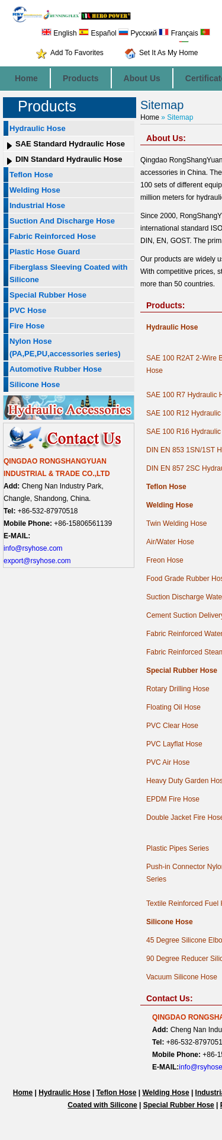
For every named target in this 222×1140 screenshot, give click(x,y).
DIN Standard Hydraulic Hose (69, 159)
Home (26, 78)
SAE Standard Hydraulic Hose (70, 143)
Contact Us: (169, 998)
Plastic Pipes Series (177, 848)
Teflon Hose (31, 174)
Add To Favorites (77, 53)
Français (178, 33)
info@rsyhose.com (33, 548)
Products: (165, 305)
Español (98, 33)
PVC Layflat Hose (174, 744)
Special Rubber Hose (47, 294)
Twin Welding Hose (176, 523)
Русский (137, 33)
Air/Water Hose (170, 542)
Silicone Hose (34, 384)
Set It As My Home (168, 53)
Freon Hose (165, 560)
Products (81, 78)
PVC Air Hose (167, 762)
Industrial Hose (37, 205)
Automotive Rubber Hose (55, 369)
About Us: (166, 138)
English (59, 33)
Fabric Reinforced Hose (52, 236)
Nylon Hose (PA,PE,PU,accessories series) (65, 347)
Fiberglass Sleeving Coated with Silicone (68, 273)
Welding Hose (34, 190)
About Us (142, 78)
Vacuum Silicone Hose (181, 977)
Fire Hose (26, 325)
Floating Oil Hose (173, 707)
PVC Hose (27, 310)
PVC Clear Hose (172, 725)
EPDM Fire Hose (173, 799)
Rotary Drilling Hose (178, 689)
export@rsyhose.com (37, 561)
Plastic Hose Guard (44, 251)
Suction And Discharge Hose (62, 220)
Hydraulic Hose (37, 128)
